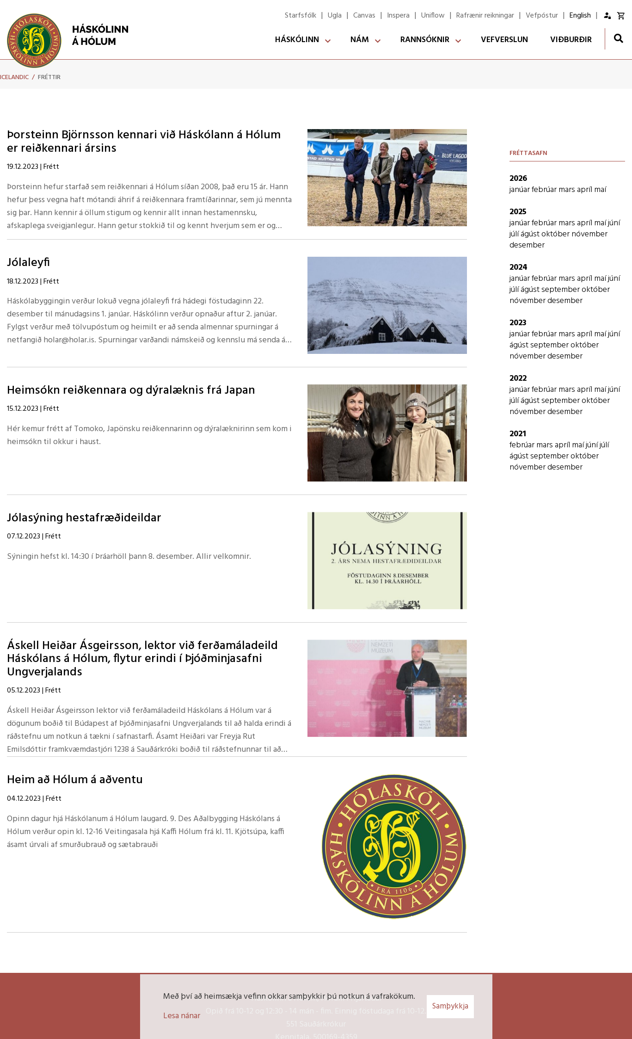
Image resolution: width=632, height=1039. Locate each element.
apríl (585, 190)
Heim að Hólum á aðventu (75, 780)
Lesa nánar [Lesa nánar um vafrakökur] (181, 1016)
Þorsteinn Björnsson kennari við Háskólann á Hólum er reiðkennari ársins (144, 142)
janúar (520, 190)
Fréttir (49, 77)
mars (567, 190)
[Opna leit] (618, 38)
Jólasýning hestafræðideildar (84, 518)
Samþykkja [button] (450, 1006)
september (561, 290)
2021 (517, 434)
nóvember (589, 234)
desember (527, 245)
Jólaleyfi (28, 263)
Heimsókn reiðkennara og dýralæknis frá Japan (131, 390)
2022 (518, 378)
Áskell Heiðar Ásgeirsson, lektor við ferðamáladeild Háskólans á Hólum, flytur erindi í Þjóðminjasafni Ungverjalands (142, 659)
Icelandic (14, 77)
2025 (518, 212)
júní (614, 223)
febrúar (545, 190)
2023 (518, 323)
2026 (518, 179)
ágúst (531, 234)
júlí (515, 234)
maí (600, 190)
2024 (518, 267)
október (556, 234)
